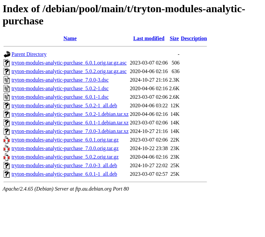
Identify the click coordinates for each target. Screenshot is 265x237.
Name (70, 38)
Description (194, 38)
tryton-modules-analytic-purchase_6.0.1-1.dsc (60, 97)
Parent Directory (29, 54)
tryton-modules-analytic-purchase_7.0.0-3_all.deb (64, 165)
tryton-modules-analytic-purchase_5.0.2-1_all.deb (64, 105)
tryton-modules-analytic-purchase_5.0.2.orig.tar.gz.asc (69, 71)
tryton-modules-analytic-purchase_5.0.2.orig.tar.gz (65, 157)
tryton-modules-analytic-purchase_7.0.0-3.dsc (60, 80)
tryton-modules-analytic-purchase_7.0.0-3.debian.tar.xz (70, 131)
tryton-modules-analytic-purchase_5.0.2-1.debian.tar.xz (70, 114)
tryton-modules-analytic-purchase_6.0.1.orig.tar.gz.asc (69, 63)
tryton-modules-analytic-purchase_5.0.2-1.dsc (60, 88)
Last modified (148, 38)
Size (174, 38)
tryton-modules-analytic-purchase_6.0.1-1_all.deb (64, 174)
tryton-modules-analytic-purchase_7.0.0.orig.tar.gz (65, 148)
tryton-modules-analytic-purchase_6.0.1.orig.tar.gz (65, 140)
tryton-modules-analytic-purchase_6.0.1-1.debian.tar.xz (70, 122)
